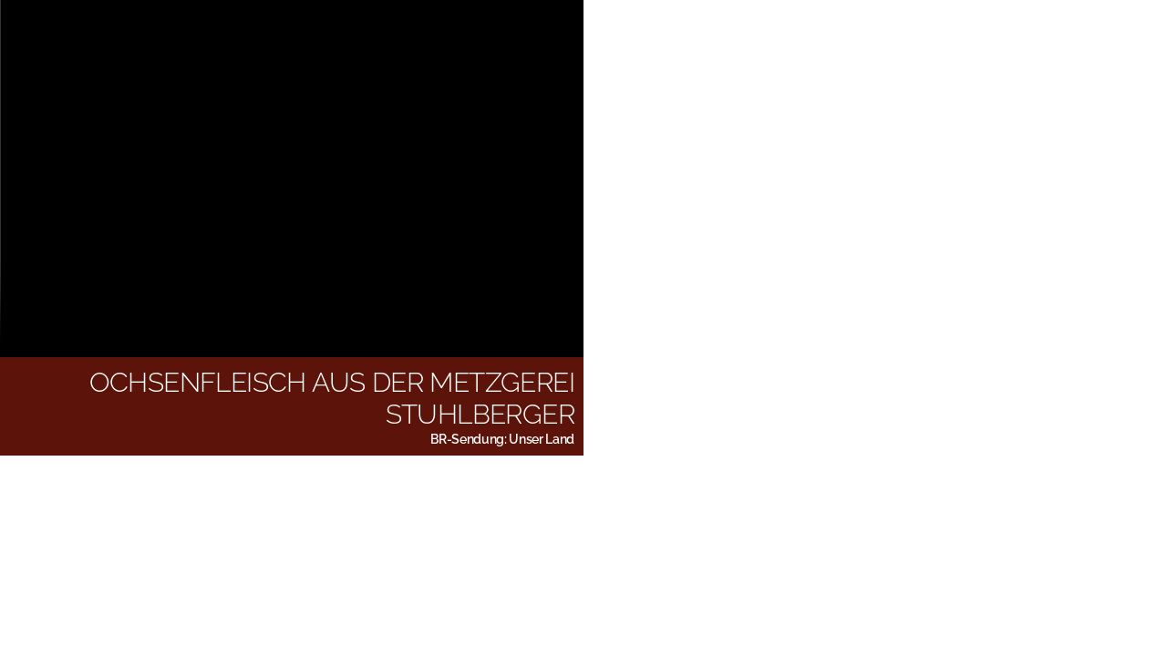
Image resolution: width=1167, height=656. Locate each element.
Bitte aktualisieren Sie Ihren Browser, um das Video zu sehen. (292, 177)
